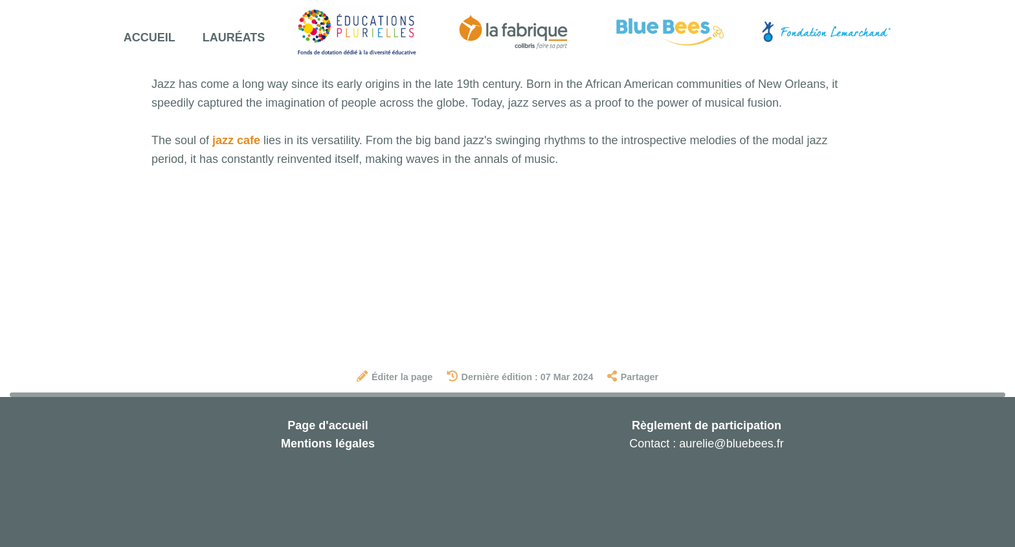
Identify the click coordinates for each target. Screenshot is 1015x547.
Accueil (149, 37)
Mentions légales (328, 443)
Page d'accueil (327, 425)
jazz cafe (236, 140)
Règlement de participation (706, 425)
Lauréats (234, 37)
